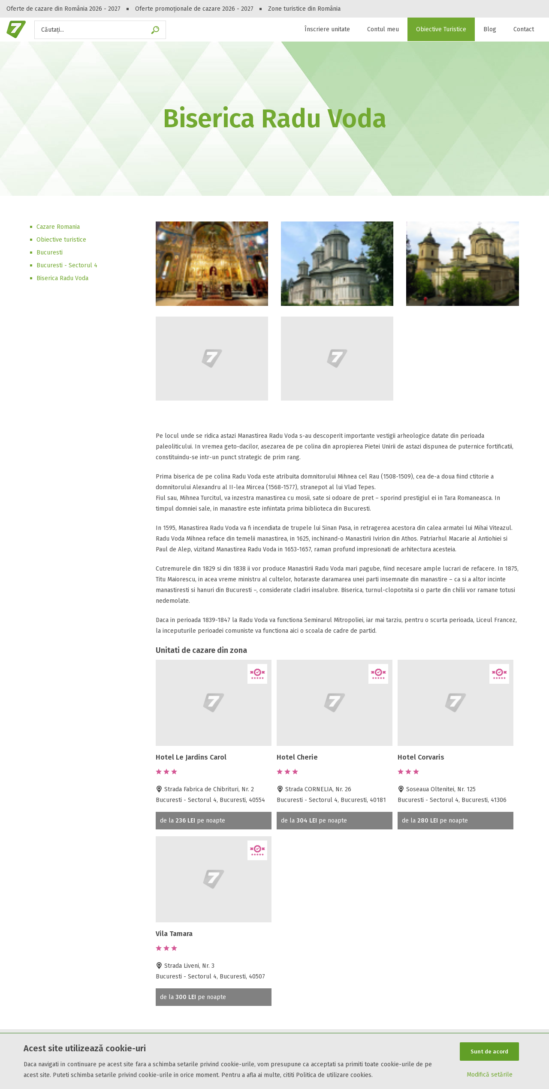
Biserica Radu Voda (62, 278)
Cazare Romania (58, 226)
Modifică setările (490, 1074)
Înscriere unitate (327, 29)
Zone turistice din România (304, 8)
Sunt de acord (489, 1051)
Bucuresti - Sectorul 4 (66, 265)
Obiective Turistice (441, 29)
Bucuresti (49, 252)
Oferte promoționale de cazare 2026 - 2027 (194, 8)
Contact (523, 29)
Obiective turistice (61, 239)
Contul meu (383, 29)
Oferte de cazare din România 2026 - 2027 (63, 8)
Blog (489, 29)
